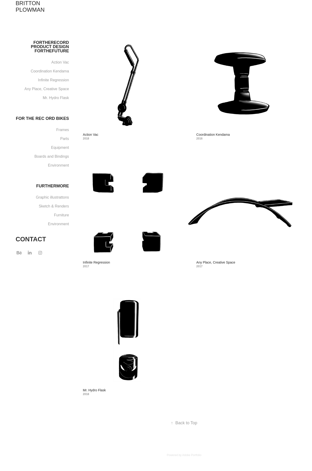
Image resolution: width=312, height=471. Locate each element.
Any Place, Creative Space (46, 89)
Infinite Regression (53, 80)
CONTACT (31, 239)
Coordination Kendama (50, 71)
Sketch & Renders (54, 206)
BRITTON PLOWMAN (30, 6)
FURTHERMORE (52, 186)
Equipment (60, 148)
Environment (58, 165)
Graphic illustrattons (52, 197)
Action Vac (60, 62)
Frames (62, 130)
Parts (64, 139)
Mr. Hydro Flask (56, 98)
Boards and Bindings (51, 156)
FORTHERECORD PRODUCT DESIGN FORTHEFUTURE (50, 46)
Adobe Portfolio (191, 455)
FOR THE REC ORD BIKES (42, 118)
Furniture (61, 215)
